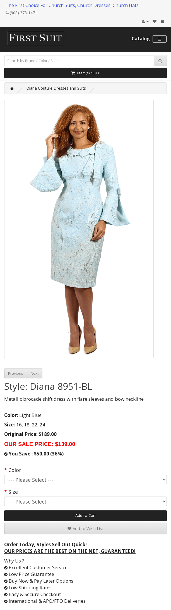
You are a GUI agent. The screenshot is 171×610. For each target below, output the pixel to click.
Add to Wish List (86, 528)
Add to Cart (85, 515)
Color (14, 470)
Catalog (141, 38)
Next (34, 373)
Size (13, 491)
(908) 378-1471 (21, 12)
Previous (15, 373)
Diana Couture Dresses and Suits (56, 88)
